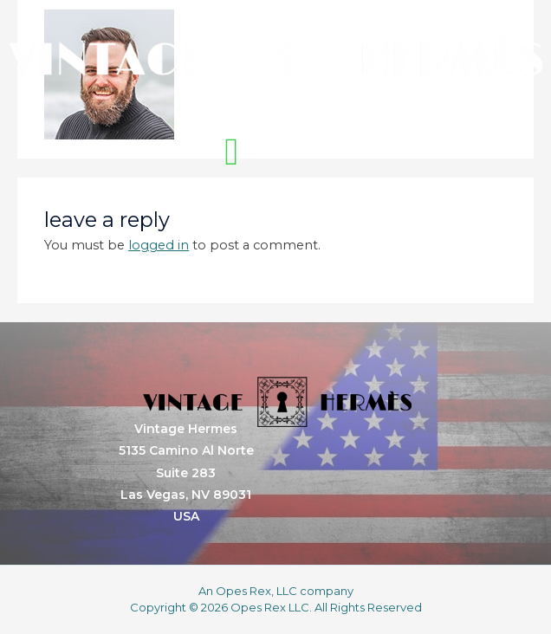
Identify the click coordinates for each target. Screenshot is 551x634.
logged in (158, 245)
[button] (231, 152)
